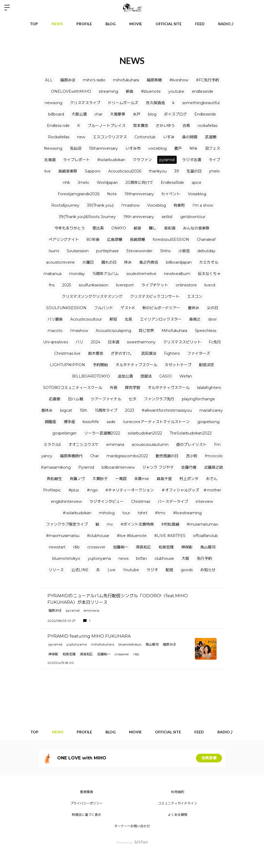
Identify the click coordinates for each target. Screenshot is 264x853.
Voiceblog (156, 205)
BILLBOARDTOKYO (91, 376)
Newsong (53, 148)
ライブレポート (76, 159)
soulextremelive (141, 273)
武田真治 (148, 353)
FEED (200, 23)
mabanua (53, 273)
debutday (206, 250)
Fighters (172, 353)
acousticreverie (60, 262)
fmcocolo (214, 455)
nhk (66, 182)
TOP (34, 23)
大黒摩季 (117, 114)
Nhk (193, 148)
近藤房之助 (213, 467)
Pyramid (86, 467)
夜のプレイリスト (191, 444)
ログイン (255, 7)
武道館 (210, 137)
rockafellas (207, 125)
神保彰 (187, 547)
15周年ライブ (106, 410)
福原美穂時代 (71, 455)
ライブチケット (154, 285)
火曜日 (88, 262)
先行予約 (204, 558)
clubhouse (164, 558)
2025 (66, 285)
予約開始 (100, 364)
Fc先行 (215, 342)
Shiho (165, 250)
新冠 (113, 319)
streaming (108, 91)
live (47, 171)
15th (83, 410)
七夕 (132, 399)
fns (51, 285)
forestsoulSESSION (171, 239)
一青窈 (121, 478)
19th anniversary (138, 216)
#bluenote (151, 91)
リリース (56, 569)
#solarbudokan (111, 159)
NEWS (57, 23)
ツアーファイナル (106, 399)
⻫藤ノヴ (77, 478)
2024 (95, 342)
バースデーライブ (173, 501)
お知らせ (207, 569)
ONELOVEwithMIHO (71, 91)
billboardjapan (179, 262)
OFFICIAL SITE (169, 23)
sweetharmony (141, 342)
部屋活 (146, 376)
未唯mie (141, 478)
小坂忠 (184, 250)
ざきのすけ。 (122, 353)
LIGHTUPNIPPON (67, 364)
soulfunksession (93, 285)
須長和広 (143, 547)
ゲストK (128, 307)
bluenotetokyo (66, 558)
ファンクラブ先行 (159, 399)
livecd (209, 285)
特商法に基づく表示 (86, 815)
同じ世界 (146, 330)
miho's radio (94, 80)
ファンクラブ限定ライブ (67, 524)
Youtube (131, 569)
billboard (56, 114)
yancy (46, 455)
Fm (217, 444)
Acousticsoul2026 (124, 171)
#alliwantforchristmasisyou (167, 410)
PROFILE (84, 23)
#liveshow (178, 80)
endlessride (202, 91)
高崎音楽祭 (67, 171)
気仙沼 (75, 148)
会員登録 (209, 758)
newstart (57, 547)
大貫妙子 (100, 478)
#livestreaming (187, 512)
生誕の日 (194, 171)
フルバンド (103, 307)
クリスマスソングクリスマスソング (92, 296)
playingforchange (198, 399)
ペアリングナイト (64, 239)
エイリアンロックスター (161, 319)
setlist (167, 216)
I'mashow (130, 205)
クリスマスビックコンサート (154, 296)
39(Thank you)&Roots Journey (87, 216)
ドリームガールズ (123, 102)
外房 (113, 387)
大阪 (185, 558)
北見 (128, 319)
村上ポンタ (188, 478)
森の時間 (189, 137)
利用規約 (177, 792)
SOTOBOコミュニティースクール (72, 387)
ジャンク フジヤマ (158, 467)
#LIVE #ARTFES (169, 535)
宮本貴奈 (140, 125)
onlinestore (186, 285)
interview (204, 501)
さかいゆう (165, 125)
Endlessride (205, 114)
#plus (74, 490)
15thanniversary (103, 148)
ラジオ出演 (191, 159)
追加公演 (125, 376)
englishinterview (66, 501)
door (212, 319)
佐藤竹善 (189, 467)
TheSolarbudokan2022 (191, 433)
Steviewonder (139, 250)
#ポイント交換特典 (137, 524)
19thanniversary (139, 193)
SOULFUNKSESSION (66, 307)
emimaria (115, 444)
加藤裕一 (120, 547)
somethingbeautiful (201, 102)
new (81, 137)
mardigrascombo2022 (127, 455)
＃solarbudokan (76, 512)
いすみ (169, 137)
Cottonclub (145, 137)
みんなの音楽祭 (196, 228)
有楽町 (179, 205)
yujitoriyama (99, 558)
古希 (186, 125)
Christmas (140, 501)
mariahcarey (211, 410)
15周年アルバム (105, 273)
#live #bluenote (132, 535)
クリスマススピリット (182, 342)
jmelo (214, 171)
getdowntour (192, 216)
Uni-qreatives (55, 342)
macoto (55, 330)
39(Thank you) (100, 205)
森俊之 (195, 319)
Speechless (205, 330)
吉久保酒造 (155, 102)
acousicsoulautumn (150, 444)
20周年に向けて (139, 182)
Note (112, 193)
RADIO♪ (226, 23)
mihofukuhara (126, 80)
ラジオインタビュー (106, 501)
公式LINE (80, 569)
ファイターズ (198, 353)
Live (111, 569)
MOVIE (135, 23)
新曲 (129, 91)
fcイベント (171, 193)
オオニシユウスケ (83, 444)
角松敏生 (54, 478)
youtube (176, 91)
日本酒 (113, 342)
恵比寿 (98, 228)
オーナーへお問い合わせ (132, 826)
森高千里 (164, 478)
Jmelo (83, 182)
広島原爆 (114, 239)
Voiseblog (197, 193)
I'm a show (202, 205)
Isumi (54, 250)
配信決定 (206, 364)
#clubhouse (98, 535)
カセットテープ (178, 364)
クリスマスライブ (85, 102)
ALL (49, 80)
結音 (137, 228)
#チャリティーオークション (129, 490)
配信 (169, 569)
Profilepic (52, 490)
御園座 (50, 421)
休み (128, 262)
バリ (79, 342)
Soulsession (78, 250)
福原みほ (67, 80)
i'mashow (79, 330)
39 (176, 171)
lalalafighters (209, 387)
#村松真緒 (170, 524)
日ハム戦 (75, 399)
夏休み (193, 307)
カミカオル (208, 262)
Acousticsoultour (86, 319)
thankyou (158, 171)
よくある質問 (177, 815)
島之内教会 (148, 262)
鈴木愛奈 (95, 353)
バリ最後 (55, 319)
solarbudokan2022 (145, 433)
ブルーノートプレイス (106, 125)
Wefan (185, 376)
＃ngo (92, 490)
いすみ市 (133, 148)
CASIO (165, 376)
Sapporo (93, 171)
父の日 (212, 307)
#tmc (160, 512)
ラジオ (152, 569)
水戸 (136, 114)
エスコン (194, 296)
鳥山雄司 (207, 547)
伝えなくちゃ (209, 273)
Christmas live (67, 353)
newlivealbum (177, 273)
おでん (211, 478)
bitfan (141, 558)
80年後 (92, 239)
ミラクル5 (52, 444)
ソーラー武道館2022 (102, 433)
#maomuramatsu (62, 535)
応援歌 (54, 399)
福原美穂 (154, 80)
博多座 (69, 421)
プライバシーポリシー (86, 803)
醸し (152, 228)
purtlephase (107, 250)
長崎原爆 (137, 239)
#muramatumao (202, 524)
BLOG (110, 23)
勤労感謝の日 (167, 455)
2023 (129, 410)
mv (110, 524)
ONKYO (118, 228)
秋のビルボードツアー (161, 307)
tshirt (142, 512)
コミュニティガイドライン (177, 803)
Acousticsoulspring (113, 330)
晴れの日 (109, 262)
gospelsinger (64, 433)
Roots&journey (65, 205)
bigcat (66, 410)
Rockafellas (58, 137)
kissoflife (91, 421)
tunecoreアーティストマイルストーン (156, 421)
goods (187, 569)
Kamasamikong (56, 467)
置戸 (178, 148)
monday (77, 273)
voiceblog (157, 148)
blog (152, 114)
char (98, 114)
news (123, 558)
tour (126, 512)
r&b (76, 547)
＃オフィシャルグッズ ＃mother (191, 490)
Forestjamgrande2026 (78, 193)
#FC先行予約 (207, 80)
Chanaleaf (206, 239)
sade (111, 421)
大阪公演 (79, 114)
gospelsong (208, 421)
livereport (125, 285)
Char (94, 455)
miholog (107, 512)
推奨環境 (86, 792)
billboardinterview (118, 467)
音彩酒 (169, 228)
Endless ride (58, 125)
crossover (96, 547)
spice (196, 182)
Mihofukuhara (174, 330)
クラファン (142, 159)
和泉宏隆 (166, 547)
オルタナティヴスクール (168, 387)
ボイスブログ (175, 114)
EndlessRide (172, 182)
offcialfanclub (205, 535)
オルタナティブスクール (136, 364)
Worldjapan (107, 182)
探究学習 (132, 387)
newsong (53, 102)
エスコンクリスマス (110, 137)
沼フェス (212, 148)
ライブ (214, 159)
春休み (47, 410)
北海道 (50, 159)
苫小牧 (191, 455)
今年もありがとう (69, 228)
